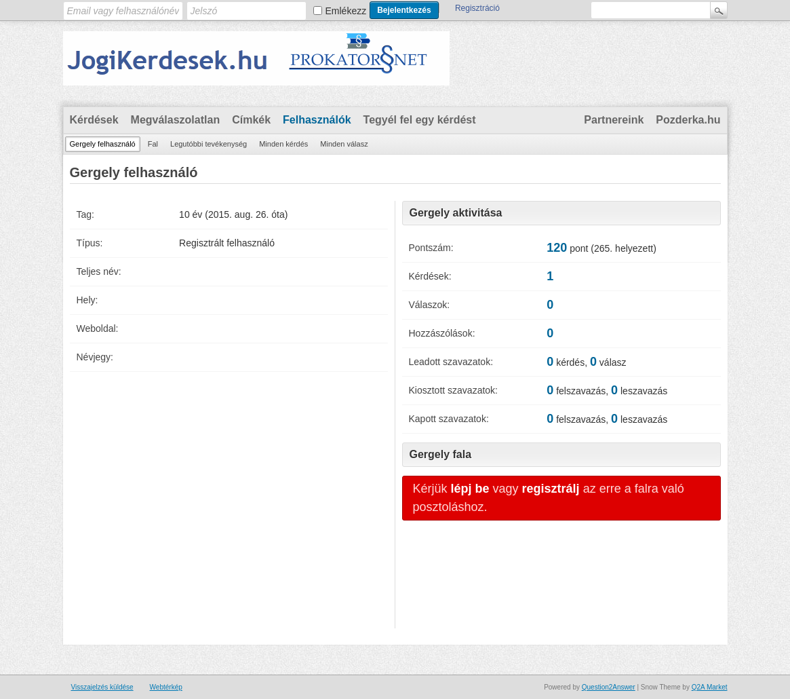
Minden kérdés (283, 144)
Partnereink (614, 120)
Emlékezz (346, 11)
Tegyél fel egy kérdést (419, 120)
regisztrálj (551, 488)
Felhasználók (317, 120)
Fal (153, 144)
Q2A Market (710, 687)
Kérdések (94, 120)
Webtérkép (166, 687)
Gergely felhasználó (103, 144)
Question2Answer (608, 687)
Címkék (251, 120)
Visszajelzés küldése (102, 687)
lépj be (470, 488)
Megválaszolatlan (175, 120)
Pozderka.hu (688, 120)
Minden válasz (344, 144)
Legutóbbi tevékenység (208, 144)
